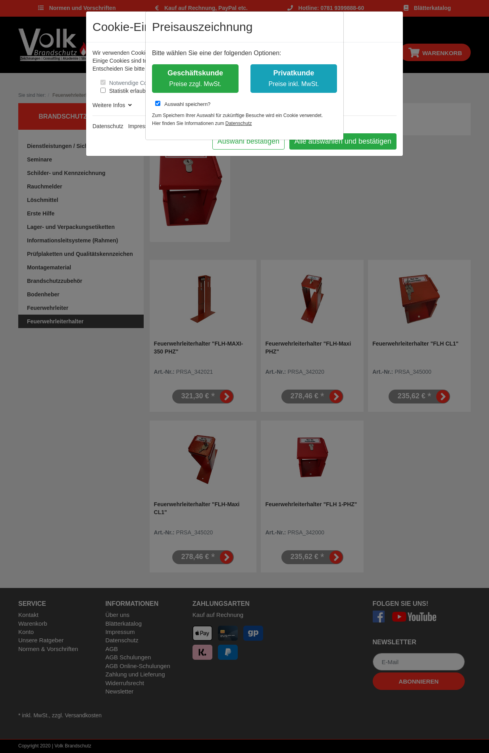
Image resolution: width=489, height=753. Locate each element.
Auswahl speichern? (182, 104)
